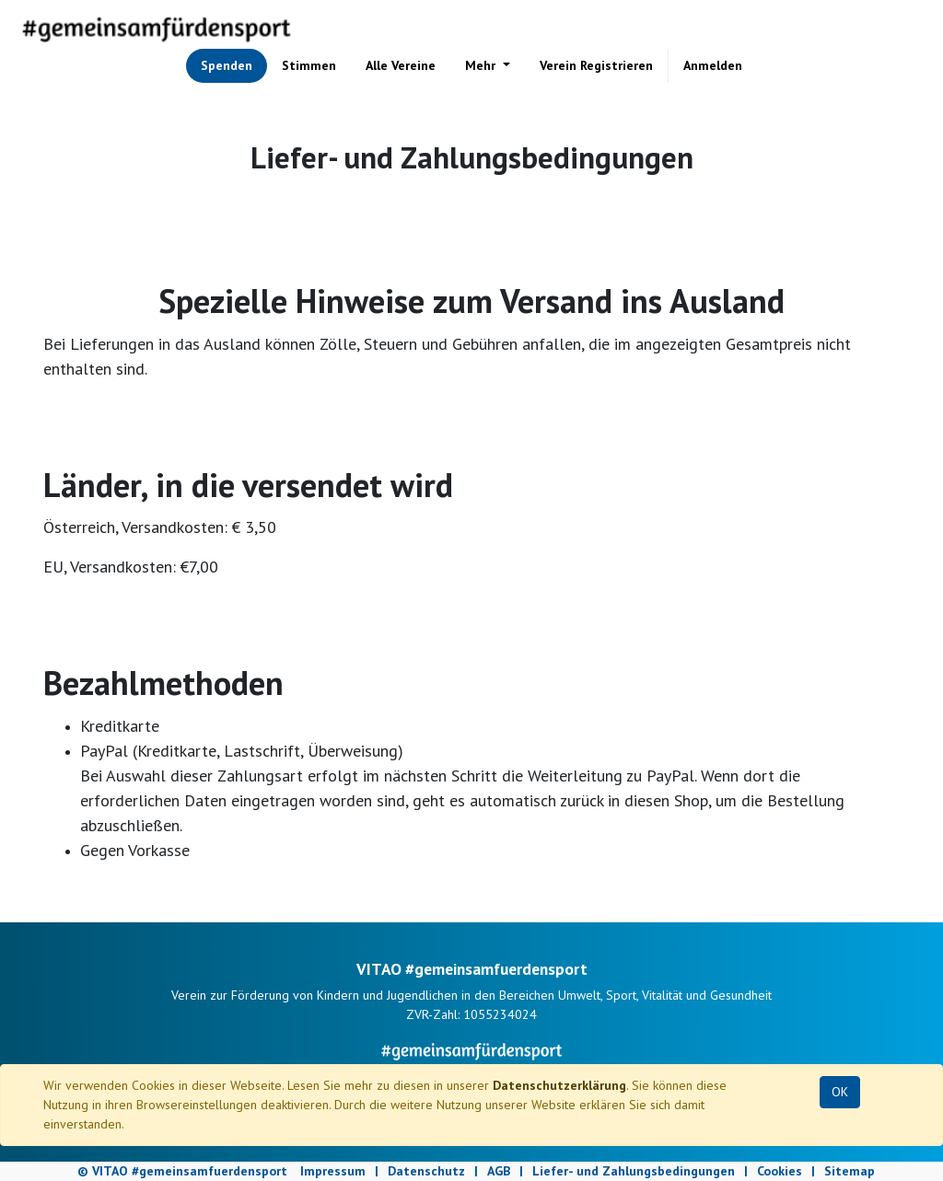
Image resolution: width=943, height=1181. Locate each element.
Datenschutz (426, 1171)
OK (840, 1091)
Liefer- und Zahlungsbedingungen (633, 1171)
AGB (498, 1171)
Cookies (779, 1171)
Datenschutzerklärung (559, 1085)
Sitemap (849, 1171)
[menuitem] (226, 66)
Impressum (333, 1171)
